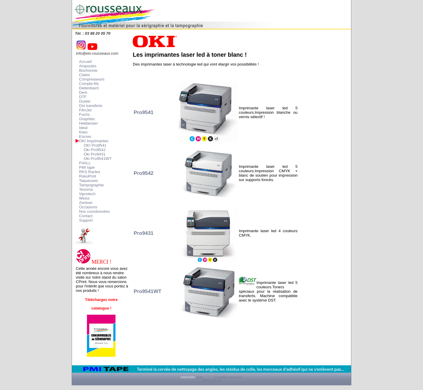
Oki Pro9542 (94, 150)
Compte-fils (89, 83)
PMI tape (87, 167)
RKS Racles (89, 172)
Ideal (83, 127)
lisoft (200, 377)
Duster (84, 101)
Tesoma (86, 189)
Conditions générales (228, 377)
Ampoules (87, 66)
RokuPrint (87, 176)
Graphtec (87, 119)
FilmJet (85, 110)
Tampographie (91, 185)
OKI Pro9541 (95, 145)
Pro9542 (143, 173)
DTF (83, 97)
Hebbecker (88, 123)
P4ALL (85, 163)
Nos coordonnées (94, 211)
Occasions (88, 207)
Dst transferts (90, 105)
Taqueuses (88, 180)
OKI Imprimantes (93, 141)
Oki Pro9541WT (98, 158)
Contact (86, 216)
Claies (84, 75)
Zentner (86, 202)
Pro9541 (143, 112)
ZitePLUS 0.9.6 (211, 380)
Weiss (84, 198)
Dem (83, 92)
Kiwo (83, 132)
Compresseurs (92, 79)
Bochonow (88, 70)
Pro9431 (143, 233)
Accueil (85, 61)
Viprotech (87, 194)
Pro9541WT (147, 291)
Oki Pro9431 (94, 154)
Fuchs (84, 114)
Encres (85, 136)
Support (86, 220)
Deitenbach (89, 88)
